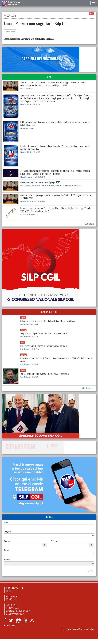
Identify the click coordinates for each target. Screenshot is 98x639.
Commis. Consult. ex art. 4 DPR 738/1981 (37, 186)
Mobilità (29, 105)
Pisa (22, 342)
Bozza (22, 214)
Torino (23, 370)
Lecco (91, 13)
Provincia (7, 559)
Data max (54, 541)
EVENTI (22, 89)
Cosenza (23, 355)
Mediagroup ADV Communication (82, 629)
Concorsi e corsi (32, 177)
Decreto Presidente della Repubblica (61, 186)
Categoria (7, 531)
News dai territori (10, 31)
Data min (7, 541)
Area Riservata (10, 625)
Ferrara (23, 330)
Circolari (23, 105)
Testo (6, 522)
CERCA (90, 571)
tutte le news (89, 223)
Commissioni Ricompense (28, 201)
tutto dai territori (88, 388)
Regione (6, 550)
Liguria (23, 317)
